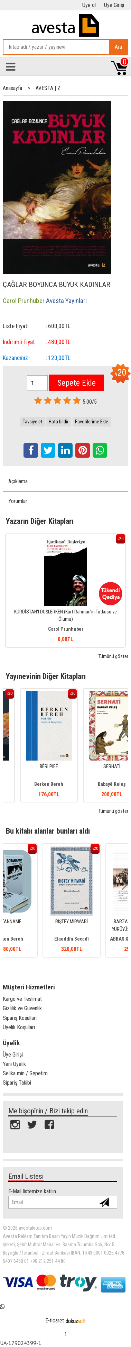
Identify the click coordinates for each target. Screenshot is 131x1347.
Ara (118, 47)
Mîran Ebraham (34, 784)
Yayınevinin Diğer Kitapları (46, 676)
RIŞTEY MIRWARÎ (97, 922)
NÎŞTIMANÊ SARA (34, 767)
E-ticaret (54, 1320)
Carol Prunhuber (65, 629)
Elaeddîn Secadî (97, 939)
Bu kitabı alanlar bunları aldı (48, 831)
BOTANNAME (34, 922)
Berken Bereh (97, 784)
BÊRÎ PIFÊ (97, 767)
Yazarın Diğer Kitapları (40, 521)
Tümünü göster (113, 656)
